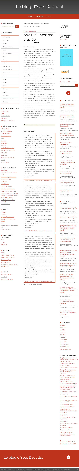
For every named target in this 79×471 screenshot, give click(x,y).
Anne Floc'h (4, 277)
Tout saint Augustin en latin (8, 177)
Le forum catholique (6, 131)
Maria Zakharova (65, 173)
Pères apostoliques (6, 186)
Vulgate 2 (3, 214)
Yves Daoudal (64, 252)
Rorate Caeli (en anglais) (7, 148)
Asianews (3, 141)
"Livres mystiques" (6, 179)
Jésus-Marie (4, 170)
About (49, 16)
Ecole (4, 50)
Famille (5, 63)
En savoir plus (67, 469)
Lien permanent (29, 125)
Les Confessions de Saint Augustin (8, 200)
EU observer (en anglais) (7, 157)
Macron (5, 89)
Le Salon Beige (5, 129)
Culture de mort (7, 47)
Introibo (3, 242)
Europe (5, 60)
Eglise (4, 56)
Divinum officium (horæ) (7, 255)
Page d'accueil (27, 26)
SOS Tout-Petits (5, 116)
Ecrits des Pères (5, 204)
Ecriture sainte (7, 53)
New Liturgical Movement (8, 150)
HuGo (62, 301)
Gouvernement (7, 69)
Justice (5, 79)
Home (30, 16)
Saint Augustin (64, 126)
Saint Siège (4, 118)
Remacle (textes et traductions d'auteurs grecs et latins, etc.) (9, 194)
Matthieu (63, 312)
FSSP (2, 240)
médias (5, 92)
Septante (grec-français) (7, 217)
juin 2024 (62, 330)
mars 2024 (63, 337)
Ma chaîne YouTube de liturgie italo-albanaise (9, 265)
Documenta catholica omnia (8, 191)
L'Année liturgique (6, 260)
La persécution (64, 192)
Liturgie (5, 86)
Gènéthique (4, 155)
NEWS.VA (3, 145)
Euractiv (3, 160)
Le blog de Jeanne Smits (7, 120)
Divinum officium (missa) (7, 257)
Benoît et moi (4, 111)
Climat (5, 43)
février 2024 (63, 339)
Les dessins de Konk (6, 274)
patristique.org (5, 184)
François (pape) (7, 66)
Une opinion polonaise (67, 135)
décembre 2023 (64, 344)
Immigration (6, 73)
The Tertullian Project (7, 197)
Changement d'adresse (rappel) (66, 240)
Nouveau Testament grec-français (8, 220)
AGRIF (2, 113)
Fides (2, 138)
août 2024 (63, 325)
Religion (5, 102)
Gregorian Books (5, 262)
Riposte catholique (6, 136)
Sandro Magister (5, 133)
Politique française (8, 99)
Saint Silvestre (36, 26)
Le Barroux (4, 244)
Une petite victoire (65, 153)
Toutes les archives (65, 349)
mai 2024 (62, 332)
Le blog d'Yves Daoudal (39, 6)
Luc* (61, 240)
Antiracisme (6, 37)
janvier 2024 (63, 342)
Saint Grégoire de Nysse (7, 189)
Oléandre (63, 208)
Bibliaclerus (4, 181)
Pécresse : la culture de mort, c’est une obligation (35, 23)
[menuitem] (30, 16)
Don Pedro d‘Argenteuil (67, 227)
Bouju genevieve (65, 276)
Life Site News (5, 162)
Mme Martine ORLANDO (68, 289)
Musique (5, 95)
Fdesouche (4, 152)
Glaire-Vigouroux (5, 229)
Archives (39, 16)
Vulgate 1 (3, 212)
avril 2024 (63, 334)
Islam (4, 76)
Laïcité (5, 82)
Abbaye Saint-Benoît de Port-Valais (9, 173)
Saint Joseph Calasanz (67, 183)
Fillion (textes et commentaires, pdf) (9, 226)
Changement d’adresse (67, 117)
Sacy (2, 223)
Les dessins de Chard (7, 279)
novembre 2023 (64, 346)
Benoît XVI (6, 40)
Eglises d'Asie (4, 143)
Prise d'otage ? (64, 144)
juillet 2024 (63, 327)
